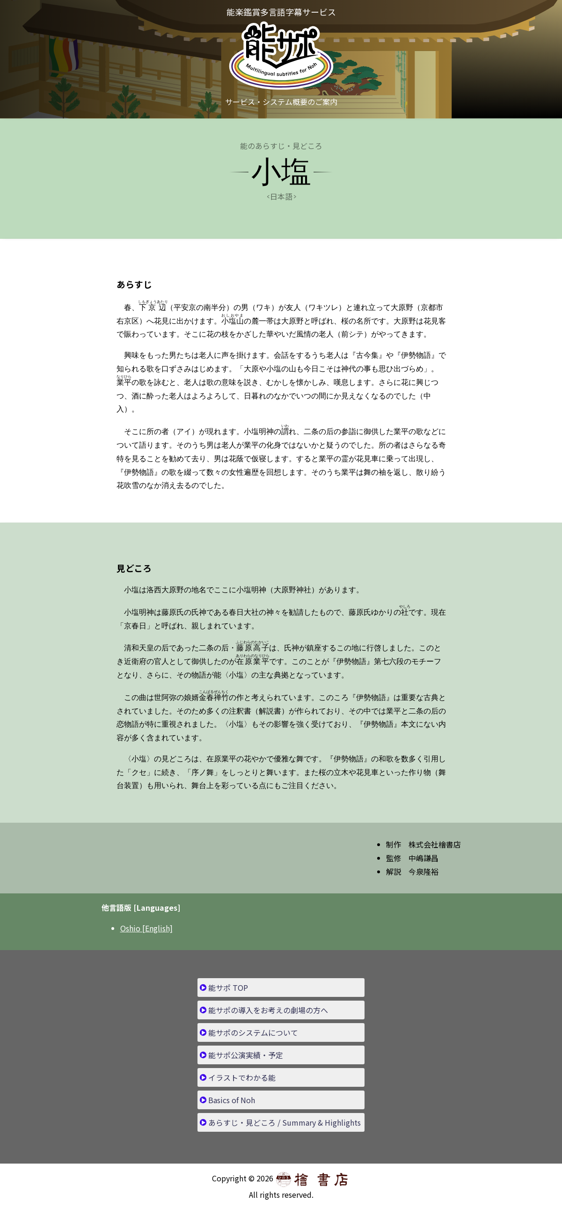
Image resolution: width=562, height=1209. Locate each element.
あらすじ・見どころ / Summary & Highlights (284, 1122)
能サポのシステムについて (253, 1032)
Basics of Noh (231, 1100)
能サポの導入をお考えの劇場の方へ (268, 1010)
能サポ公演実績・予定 (245, 1055)
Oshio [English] (146, 928)
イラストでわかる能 (242, 1077)
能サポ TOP (228, 987)
